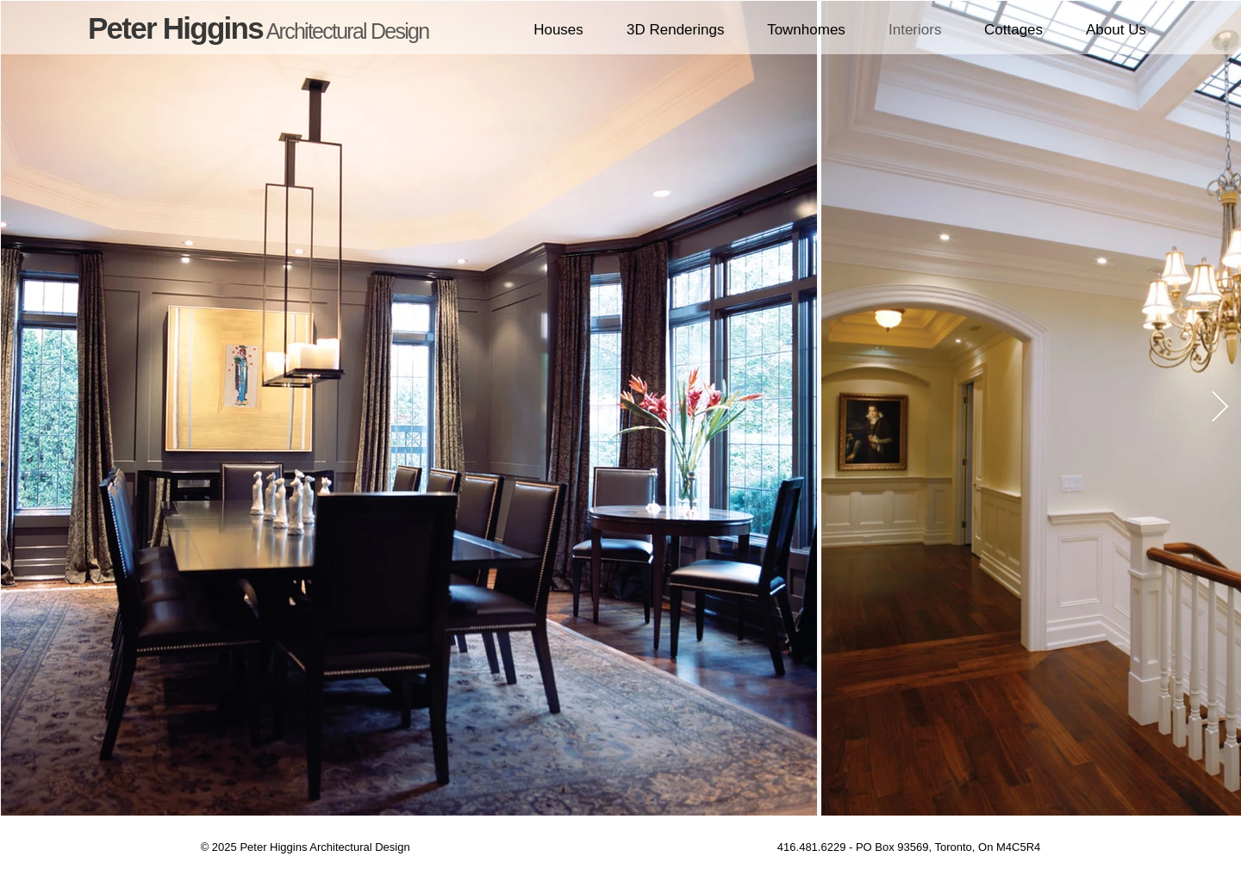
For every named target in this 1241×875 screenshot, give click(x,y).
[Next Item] (1220, 408)
